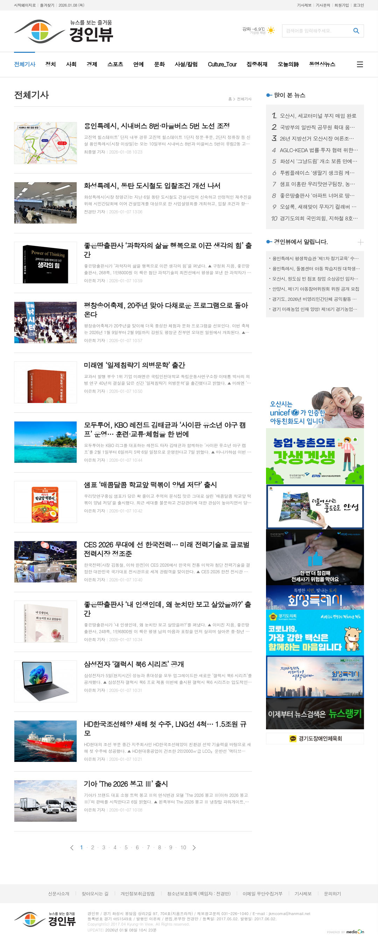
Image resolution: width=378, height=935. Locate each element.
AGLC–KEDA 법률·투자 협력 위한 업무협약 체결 (319, 150)
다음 (194, 848)
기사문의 (323, 5)
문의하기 (332, 893)
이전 (72, 848)
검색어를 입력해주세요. (308, 30)
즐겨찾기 (47, 5)
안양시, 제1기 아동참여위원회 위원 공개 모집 (315, 288)
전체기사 (244, 98)
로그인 (358, 5)
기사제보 (304, 5)
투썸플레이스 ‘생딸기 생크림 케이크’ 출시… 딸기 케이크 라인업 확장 (319, 172)
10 (183, 847)
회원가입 (342, 5)
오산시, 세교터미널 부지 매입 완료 (318, 115)
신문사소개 (58, 893)
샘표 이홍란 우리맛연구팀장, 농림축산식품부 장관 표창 (319, 183)
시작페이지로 (25, 5)
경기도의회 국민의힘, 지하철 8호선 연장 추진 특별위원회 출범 (319, 218)
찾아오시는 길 (95, 893)
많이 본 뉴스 (289, 95)
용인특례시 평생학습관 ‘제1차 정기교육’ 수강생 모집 (316, 258)
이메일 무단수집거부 (262, 893)
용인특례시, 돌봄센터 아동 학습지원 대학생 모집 (316, 268)
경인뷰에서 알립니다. (301, 242)
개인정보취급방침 (138, 893)
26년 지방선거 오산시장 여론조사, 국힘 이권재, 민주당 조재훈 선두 (319, 138)
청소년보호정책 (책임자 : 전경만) (198, 893)
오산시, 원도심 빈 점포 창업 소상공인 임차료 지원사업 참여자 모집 (316, 278)
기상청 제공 (258, 32)
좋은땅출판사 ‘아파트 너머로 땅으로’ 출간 (319, 195)
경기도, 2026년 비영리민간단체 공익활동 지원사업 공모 (316, 299)
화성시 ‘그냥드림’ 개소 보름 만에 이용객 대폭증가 (319, 161)
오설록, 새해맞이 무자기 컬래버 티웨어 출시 (319, 206)
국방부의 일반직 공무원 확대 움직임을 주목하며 (319, 127)
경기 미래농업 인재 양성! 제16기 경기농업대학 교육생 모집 (316, 309)
